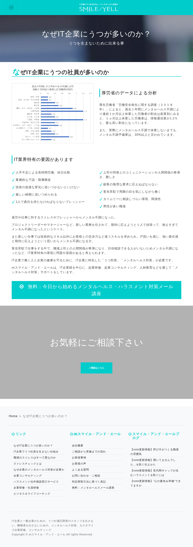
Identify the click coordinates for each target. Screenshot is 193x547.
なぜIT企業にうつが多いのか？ (33, 445)
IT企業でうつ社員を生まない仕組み (36, 451)
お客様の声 (79, 463)
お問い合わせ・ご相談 (86, 475)
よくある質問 (80, 469)
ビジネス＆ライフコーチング (32, 493)
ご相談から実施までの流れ (89, 451)
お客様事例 (79, 457)
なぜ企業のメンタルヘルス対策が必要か (39, 469)
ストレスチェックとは (28, 463)
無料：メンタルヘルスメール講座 (93, 487)
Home (13, 416)
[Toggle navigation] (11, 7)
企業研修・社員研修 (26, 487)
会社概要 (77, 445)
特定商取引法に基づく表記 (89, 481)
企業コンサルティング (28, 475)
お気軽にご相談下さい (96, 342)
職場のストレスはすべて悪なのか (35, 457)
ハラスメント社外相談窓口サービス (36, 481)
